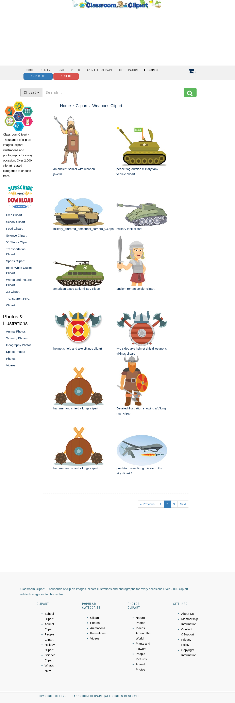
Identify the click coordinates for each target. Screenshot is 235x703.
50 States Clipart (17, 242)
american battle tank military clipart (76, 288)
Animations (97, 628)
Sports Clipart (15, 261)
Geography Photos (18, 345)
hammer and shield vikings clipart (75, 408)
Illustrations (98, 633)
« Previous (147, 504)
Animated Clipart (99, 70)
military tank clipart (129, 228)
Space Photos (15, 351)
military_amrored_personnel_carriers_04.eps (83, 228)
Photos (11, 358)
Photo (75, 70)
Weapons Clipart (107, 105)
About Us (187, 613)
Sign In (66, 76)
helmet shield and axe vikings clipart (77, 348)
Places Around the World (143, 633)
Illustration (128, 70)
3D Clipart (13, 291)
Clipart (46, 70)
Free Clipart (14, 215)
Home (30, 70)
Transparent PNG (18, 298)
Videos (10, 365)
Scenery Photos (17, 338)
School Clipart (15, 222)
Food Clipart (14, 228)
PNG (61, 70)
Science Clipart (16, 235)
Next (183, 504)
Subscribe (38, 76)
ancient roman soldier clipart (136, 288)
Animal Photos (16, 331)
